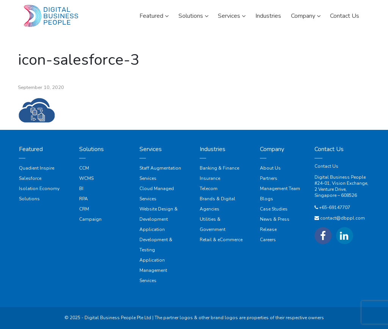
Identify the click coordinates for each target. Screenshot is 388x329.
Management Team (280, 189)
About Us (270, 168)
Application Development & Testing (155, 239)
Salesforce (30, 178)
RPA (83, 199)
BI (81, 189)
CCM (84, 168)
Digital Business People (340, 177)
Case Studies (274, 209)
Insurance (210, 178)
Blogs (266, 199)
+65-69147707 (334, 207)
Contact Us (326, 166)
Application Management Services (153, 270)
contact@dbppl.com (342, 218)
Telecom (208, 189)
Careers (268, 240)
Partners (268, 178)
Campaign (90, 219)
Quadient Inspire (36, 168)
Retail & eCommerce (221, 240)
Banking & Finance (219, 168)
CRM (84, 209)
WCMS (86, 178)
